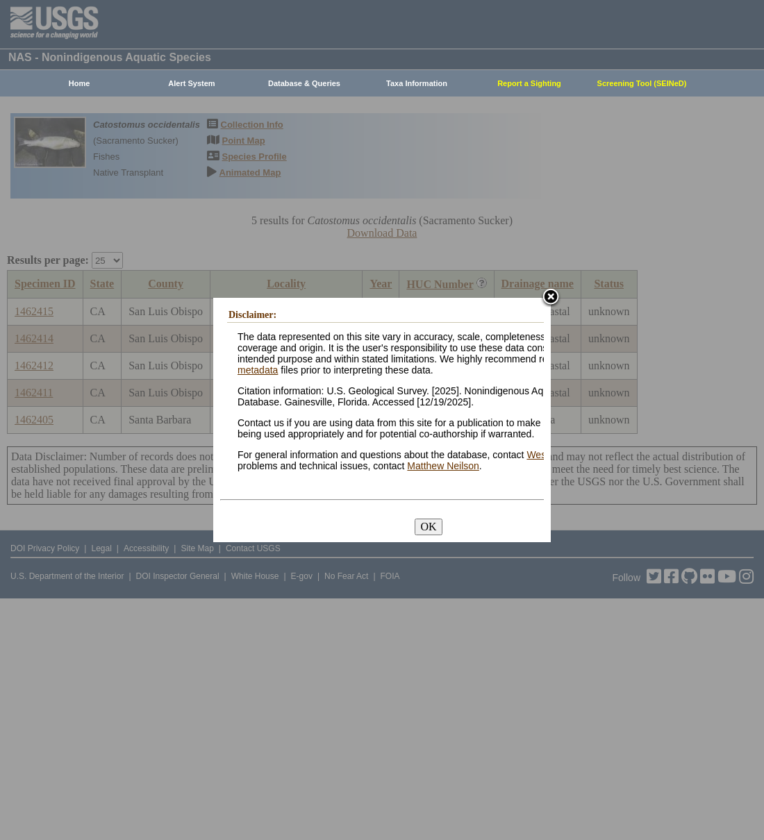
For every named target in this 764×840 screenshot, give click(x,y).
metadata (258, 370)
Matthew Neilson (443, 465)
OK (428, 526)
